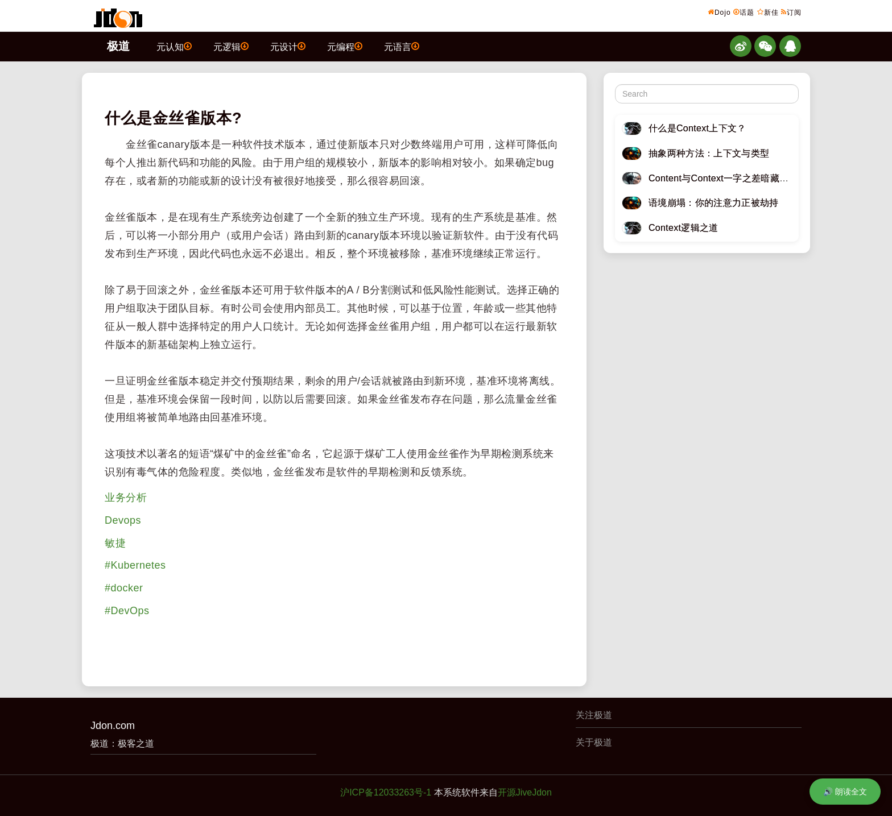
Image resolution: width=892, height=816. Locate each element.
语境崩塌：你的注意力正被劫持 (713, 203)
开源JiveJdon (525, 792)
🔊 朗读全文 (845, 791)
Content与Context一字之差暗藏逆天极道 (732, 178)
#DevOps (127, 610)
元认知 (174, 46)
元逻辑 (231, 46)
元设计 (287, 46)
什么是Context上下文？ (697, 128)
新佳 (768, 12)
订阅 (791, 12)
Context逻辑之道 (683, 228)
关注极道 (594, 715)
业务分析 (126, 497)
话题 (743, 12)
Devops (123, 520)
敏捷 (115, 543)
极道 (118, 46)
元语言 (401, 46)
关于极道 (594, 742)
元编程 (344, 46)
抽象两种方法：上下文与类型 (709, 153)
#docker (124, 588)
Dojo (719, 12)
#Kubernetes (135, 565)
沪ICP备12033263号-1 (385, 792)
